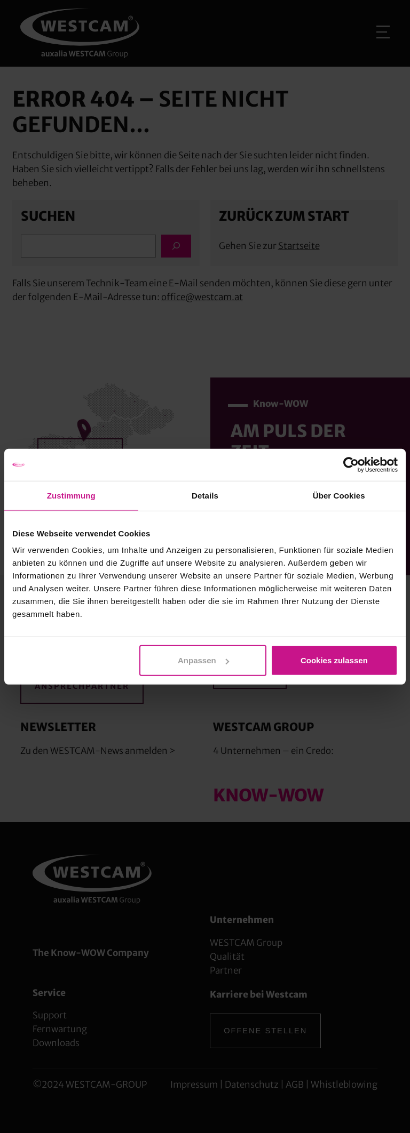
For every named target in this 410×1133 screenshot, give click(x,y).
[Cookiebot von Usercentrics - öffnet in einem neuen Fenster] (351, 464)
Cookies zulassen (334, 660)
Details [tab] (205, 495)
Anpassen (203, 660)
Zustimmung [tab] (71, 495)
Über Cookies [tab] (339, 495)
